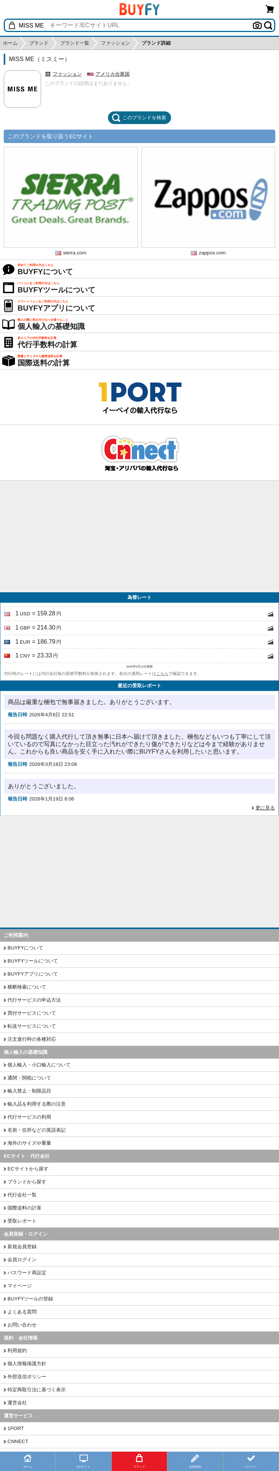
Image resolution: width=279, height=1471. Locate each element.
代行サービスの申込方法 (34, 1000)
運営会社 (17, 1402)
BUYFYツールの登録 (30, 1299)
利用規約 (17, 1350)
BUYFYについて (25, 948)
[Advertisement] (139, 536)
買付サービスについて (31, 1013)
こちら (162, 673)
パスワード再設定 (26, 1272)
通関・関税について (29, 1078)
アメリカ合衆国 (113, 74)
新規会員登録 (22, 1246)
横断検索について (26, 987)
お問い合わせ (22, 1325)
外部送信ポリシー (26, 1376)
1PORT (15, 1428)
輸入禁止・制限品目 (29, 1091)
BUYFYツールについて (32, 961)
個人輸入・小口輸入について (39, 1065)
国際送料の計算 (24, 1208)
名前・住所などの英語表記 (36, 1130)
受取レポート (22, 1221)
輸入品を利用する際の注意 (36, 1104)
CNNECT (17, 1441)
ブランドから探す (26, 1182)
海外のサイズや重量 (29, 1143)
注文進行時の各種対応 (31, 1039)
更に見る (265, 808)
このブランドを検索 (139, 117)
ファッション (67, 74)
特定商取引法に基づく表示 (36, 1389)
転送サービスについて (31, 1026)
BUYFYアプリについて (32, 974)
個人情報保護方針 (26, 1363)
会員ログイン (22, 1259)
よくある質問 (22, 1312)
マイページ (19, 1285)
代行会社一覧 (22, 1195)
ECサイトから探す (28, 1169)
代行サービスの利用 (29, 1117)
